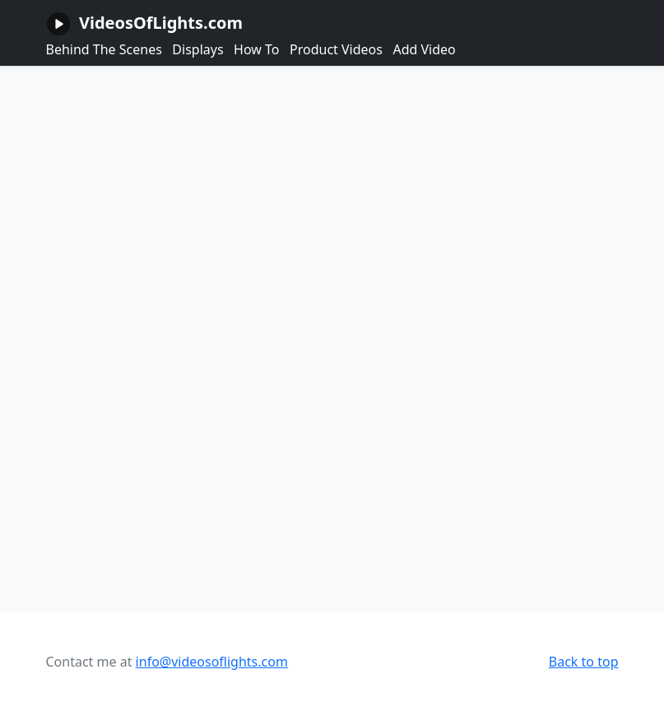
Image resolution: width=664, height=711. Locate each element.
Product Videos (336, 49)
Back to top (584, 662)
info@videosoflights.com (212, 662)
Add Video (423, 49)
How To (256, 49)
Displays (197, 49)
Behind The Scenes (104, 49)
